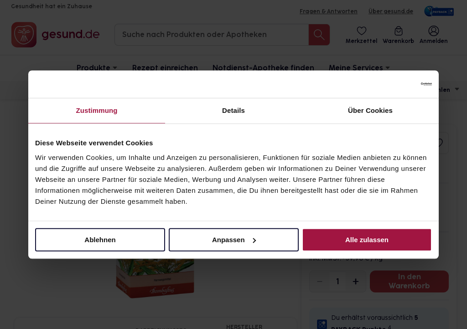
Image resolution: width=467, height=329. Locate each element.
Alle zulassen (367, 240)
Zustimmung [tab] (97, 110)
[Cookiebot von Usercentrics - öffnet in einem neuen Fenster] (392, 84)
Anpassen (234, 240)
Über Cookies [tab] (370, 110)
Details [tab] (233, 110)
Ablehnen (99, 240)
